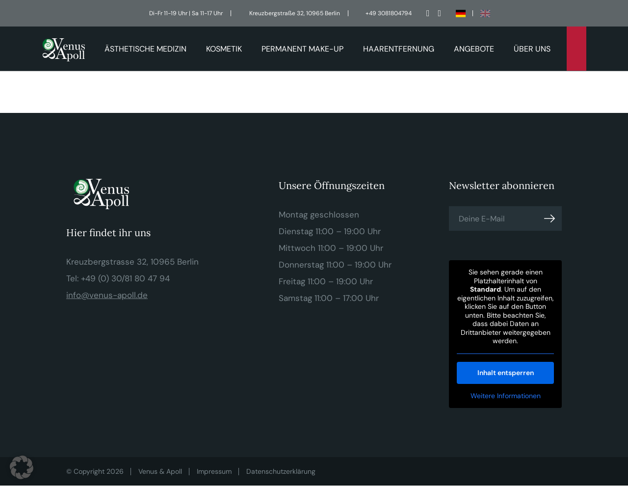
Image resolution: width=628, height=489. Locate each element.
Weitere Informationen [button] (505, 396)
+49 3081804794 (389, 13)
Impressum (214, 471)
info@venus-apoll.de (107, 295)
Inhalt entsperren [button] (505, 372)
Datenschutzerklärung (280, 471)
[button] (21, 467)
